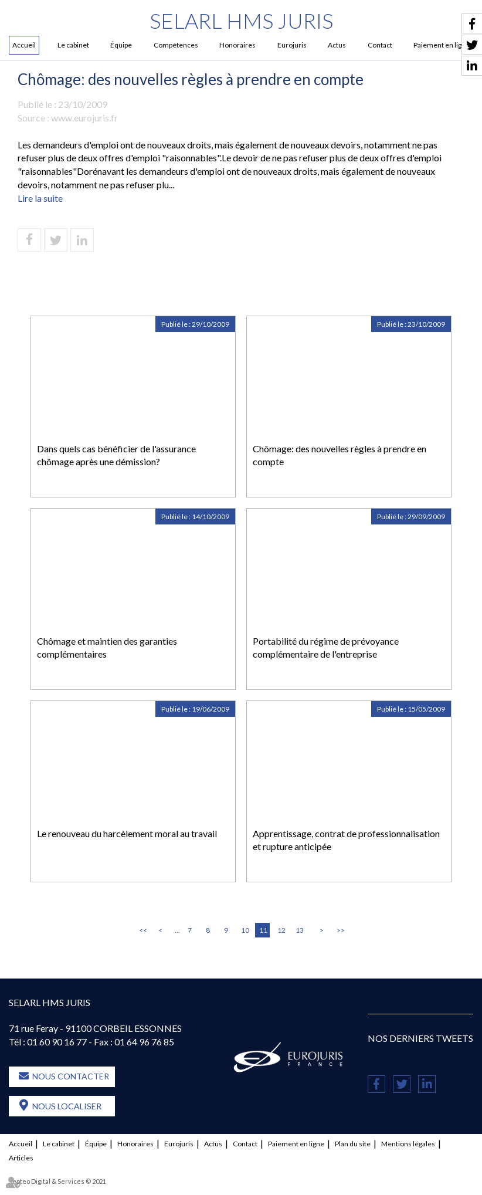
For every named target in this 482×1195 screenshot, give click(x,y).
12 (281, 930)
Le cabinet (73, 44)
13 (300, 930)
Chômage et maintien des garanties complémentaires (107, 647)
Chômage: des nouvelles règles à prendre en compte (339, 455)
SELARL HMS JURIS (241, 20)
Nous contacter (70, 1076)
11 (263, 930)
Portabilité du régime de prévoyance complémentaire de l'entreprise (326, 647)
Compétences (176, 44)
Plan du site (353, 1143)
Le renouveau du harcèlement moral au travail (127, 833)
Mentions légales (408, 1143)
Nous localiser (66, 1106)
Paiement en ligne (296, 1143)
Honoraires (237, 44)
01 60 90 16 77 (57, 1041)
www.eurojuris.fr (84, 117)
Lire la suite (40, 198)
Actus (337, 44)
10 (245, 930)
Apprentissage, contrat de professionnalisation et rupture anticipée (346, 840)
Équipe (121, 44)
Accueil (24, 44)
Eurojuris (292, 44)
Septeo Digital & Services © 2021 (57, 1181)
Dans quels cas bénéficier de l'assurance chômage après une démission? (116, 455)
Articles (21, 1157)
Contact (380, 44)
